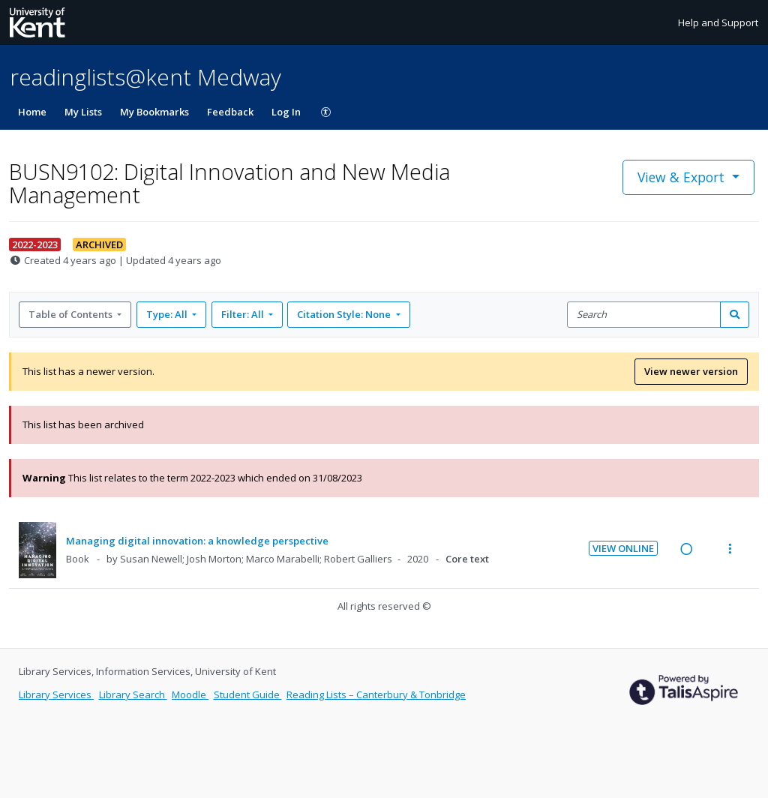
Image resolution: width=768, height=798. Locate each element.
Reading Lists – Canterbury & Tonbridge (376, 694)
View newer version (691, 371)
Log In (286, 111)
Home (32, 111)
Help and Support (718, 22)
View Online (623, 548)
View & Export (683, 177)
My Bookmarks (154, 111)
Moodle (190, 694)
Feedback (230, 111)
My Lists (83, 111)
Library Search (133, 694)
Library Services (56, 694)
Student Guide (248, 694)
